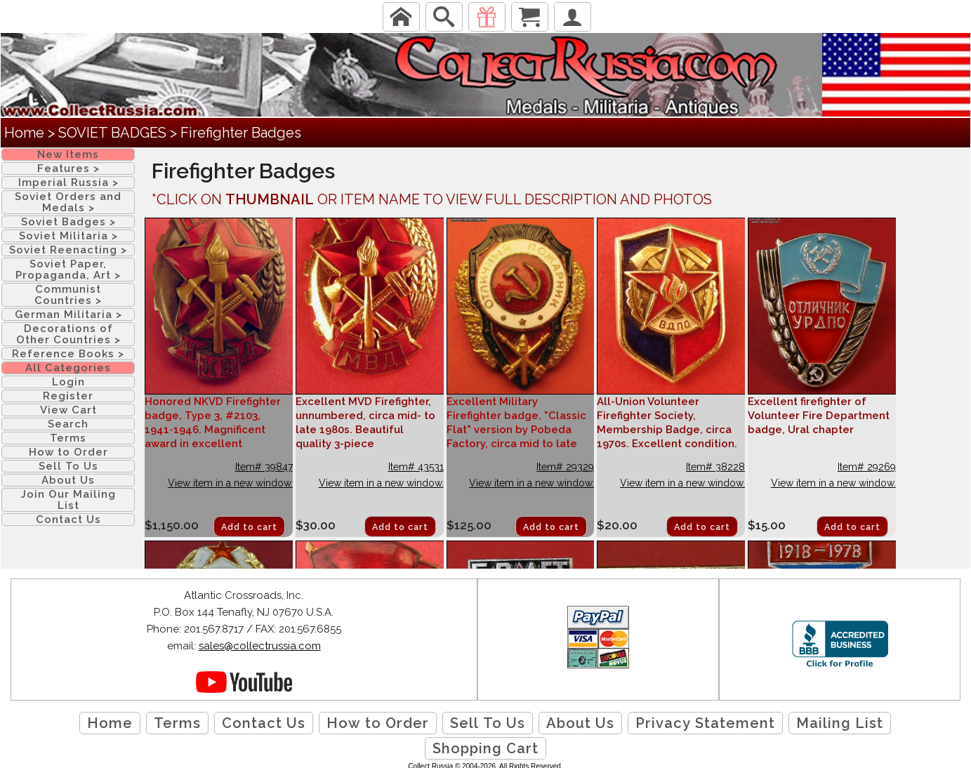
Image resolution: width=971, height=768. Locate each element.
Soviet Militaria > (68, 236)
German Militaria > (68, 314)
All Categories (68, 368)
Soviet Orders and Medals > (68, 202)
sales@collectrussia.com (260, 646)
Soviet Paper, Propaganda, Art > (68, 270)
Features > (68, 168)
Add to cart (249, 527)
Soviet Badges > (68, 222)
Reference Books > (68, 353)
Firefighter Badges (240, 132)
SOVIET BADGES (112, 132)
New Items (68, 154)
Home (24, 132)
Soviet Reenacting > (68, 250)
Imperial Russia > (68, 182)
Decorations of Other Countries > (68, 334)
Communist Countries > (68, 295)
